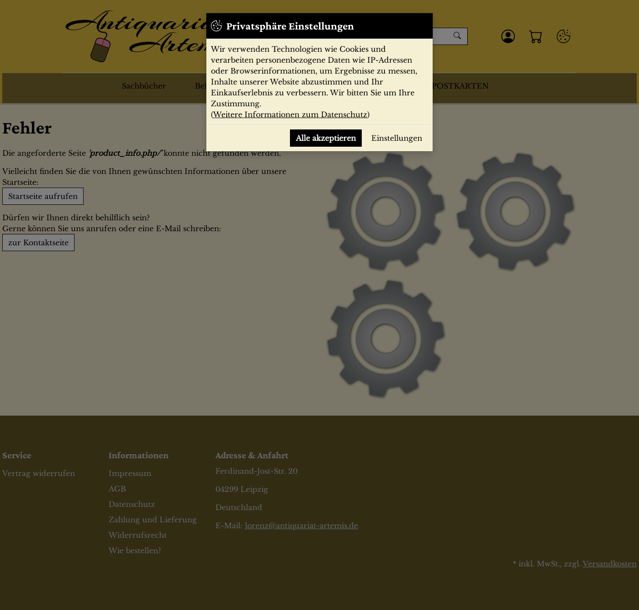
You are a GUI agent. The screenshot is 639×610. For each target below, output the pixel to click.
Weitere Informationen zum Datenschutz (290, 114)
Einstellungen (396, 138)
